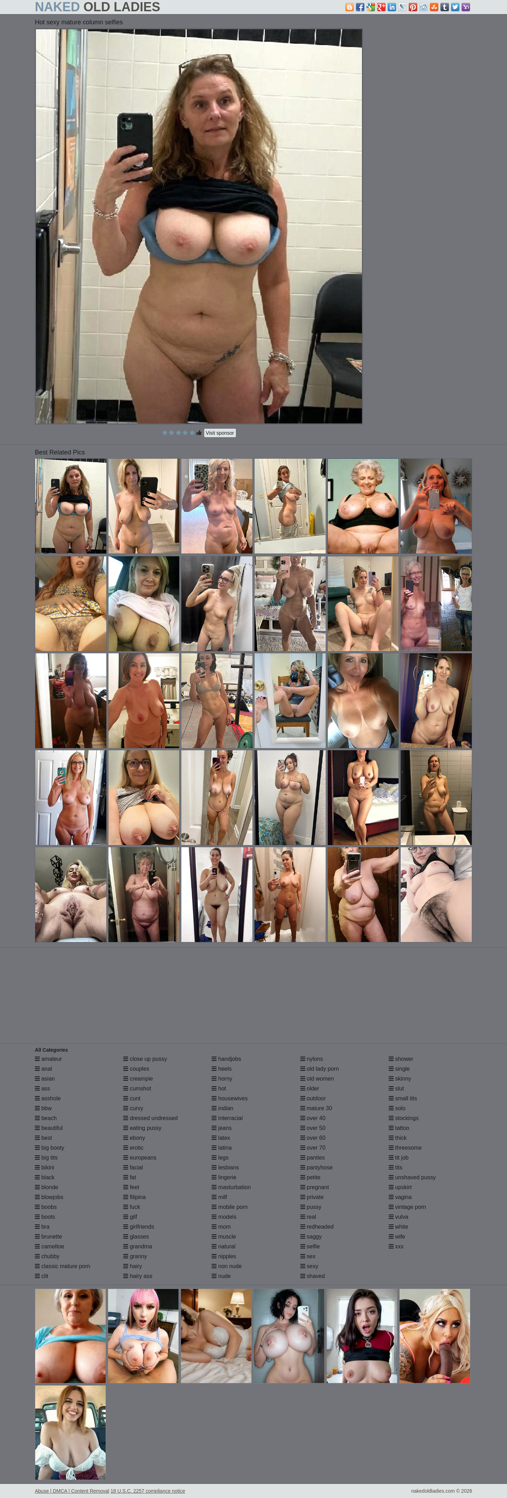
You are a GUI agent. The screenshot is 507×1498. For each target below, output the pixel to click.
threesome (405, 1148)
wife (397, 1237)
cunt (131, 1098)
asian (45, 1079)
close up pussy (145, 1059)
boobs (46, 1207)
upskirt (400, 1187)
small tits (403, 1098)
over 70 (313, 1148)
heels (222, 1069)
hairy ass (137, 1276)
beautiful (49, 1128)
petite (310, 1177)
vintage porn (407, 1207)
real (308, 1217)
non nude (227, 1266)
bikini (44, 1167)
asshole (48, 1098)
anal (43, 1069)
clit (41, 1276)
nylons (311, 1059)
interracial (227, 1118)
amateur (48, 1059)
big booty (49, 1148)
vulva (398, 1217)
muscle (224, 1237)
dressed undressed (150, 1118)
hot (219, 1089)
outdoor (313, 1098)
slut (396, 1089)
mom (221, 1227)
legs (220, 1158)
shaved (312, 1276)
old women (317, 1079)
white (398, 1227)
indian (222, 1108)
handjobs (226, 1059)
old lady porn (319, 1069)
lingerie (224, 1177)
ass (42, 1089)
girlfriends (138, 1227)
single (399, 1069)
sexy (309, 1266)
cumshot (137, 1089)
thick (398, 1138)
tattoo (399, 1128)
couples (136, 1069)
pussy (310, 1207)
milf (219, 1197)
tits (395, 1167)
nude (221, 1276)
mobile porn (230, 1207)
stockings (404, 1118)
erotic (133, 1148)
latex (221, 1138)
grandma (137, 1246)
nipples (224, 1256)
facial (133, 1167)
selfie (310, 1246)
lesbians (225, 1167)
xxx (396, 1246)
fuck (131, 1207)
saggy (311, 1237)
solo (397, 1108)
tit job (399, 1158)
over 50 (313, 1128)
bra (42, 1227)
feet (131, 1187)
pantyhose (316, 1167)
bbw (43, 1108)
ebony (134, 1138)
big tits (46, 1158)
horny (222, 1079)
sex (307, 1256)
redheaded (317, 1227)
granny (135, 1256)
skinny (400, 1079)
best (43, 1138)
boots (45, 1217)
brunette (48, 1237)
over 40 (313, 1118)
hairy (132, 1266)
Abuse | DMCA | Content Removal (72, 1491)
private (312, 1197)
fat (129, 1177)
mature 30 (316, 1108)
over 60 (313, 1138)
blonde (46, 1187)
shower (401, 1059)
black (45, 1177)
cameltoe (49, 1246)
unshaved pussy (412, 1177)
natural (223, 1246)
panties (312, 1158)
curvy (133, 1108)
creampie (138, 1079)
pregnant (314, 1187)
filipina (134, 1197)
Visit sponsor (220, 433)
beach (46, 1118)
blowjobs (49, 1197)
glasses (136, 1237)
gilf (130, 1217)
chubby (47, 1256)
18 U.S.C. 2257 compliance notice (148, 1491)
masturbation (231, 1187)
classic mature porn (62, 1266)
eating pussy (142, 1128)
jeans (222, 1128)
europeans (139, 1158)
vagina (400, 1197)
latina (222, 1148)
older (309, 1089)
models (224, 1217)
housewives (230, 1098)
